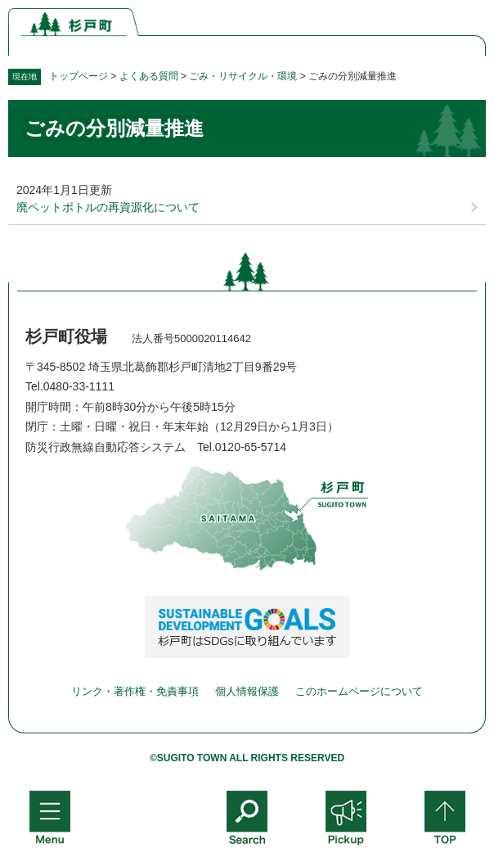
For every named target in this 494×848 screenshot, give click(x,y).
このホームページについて (359, 691)
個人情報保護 (247, 691)
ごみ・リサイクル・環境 (243, 76)
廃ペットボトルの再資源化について (108, 207)
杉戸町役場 (66, 336)
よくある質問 (148, 76)
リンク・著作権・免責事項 (135, 691)
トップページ (78, 76)
